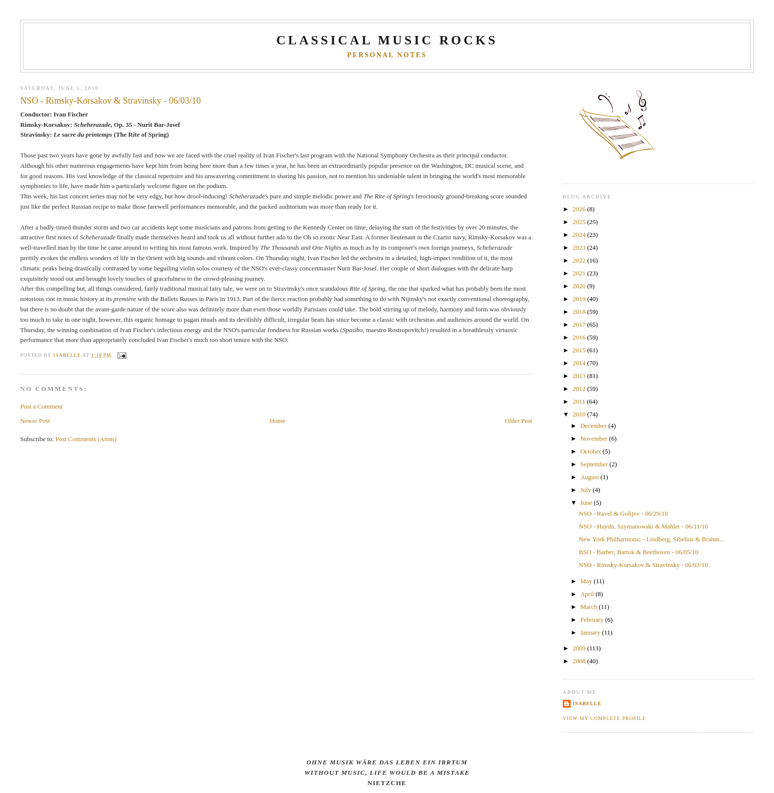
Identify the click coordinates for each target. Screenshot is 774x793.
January (591, 632)
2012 (580, 388)
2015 (580, 350)
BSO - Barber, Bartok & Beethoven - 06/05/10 (638, 552)
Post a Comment (41, 406)
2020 (580, 286)
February (592, 619)
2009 (580, 648)
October (591, 451)
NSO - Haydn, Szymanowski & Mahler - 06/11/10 (643, 526)
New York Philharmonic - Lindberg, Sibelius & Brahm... (651, 539)
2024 (580, 234)
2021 (580, 273)
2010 (580, 414)
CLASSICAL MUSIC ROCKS (387, 40)
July (586, 489)
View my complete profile (604, 718)
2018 (580, 311)
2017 (580, 324)
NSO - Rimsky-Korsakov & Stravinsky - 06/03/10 (643, 564)
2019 (580, 298)
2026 (580, 209)
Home (277, 420)
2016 (580, 337)
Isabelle (587, 703)
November (594, 438)
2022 (580, 260)
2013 (580, 375)
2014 (580, 363)
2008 (580, 661)
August (590, 477)
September (595, 464)
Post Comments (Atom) (85, 439)
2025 (580, 222)
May (587, 581)
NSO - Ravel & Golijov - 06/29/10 (623, 513)
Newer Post (35, 420)
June (587, 502)
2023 (580, 247)
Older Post (518, 420)
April (588, 594)
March (589, 606)
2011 (580, 401)
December (594, 425)
